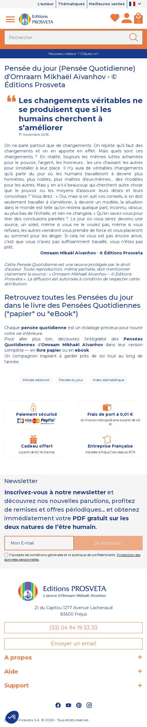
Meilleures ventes (107, 4)
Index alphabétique (108, 380)
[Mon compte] (127, 19)
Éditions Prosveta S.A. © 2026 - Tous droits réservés (46, 720)
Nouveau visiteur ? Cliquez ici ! (74, 53)
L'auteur (44, 4)
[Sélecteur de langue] (136, 4)
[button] (12, 717)
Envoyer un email (73, 643)
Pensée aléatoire (36, 380)
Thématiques (70, 4)
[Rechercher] (73, 37)
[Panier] (138, 19)
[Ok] (134, 37)
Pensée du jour (71, 380)
